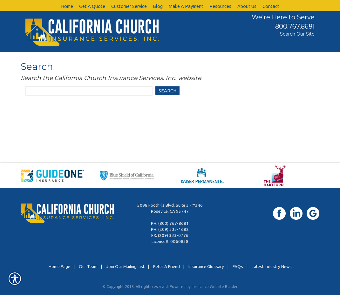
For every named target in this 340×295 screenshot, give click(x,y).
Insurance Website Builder (215, 287)
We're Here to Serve (283, 17)
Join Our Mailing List (125, 266)
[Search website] (89, 91)
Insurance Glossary (206, 266)
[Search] (167, 91)
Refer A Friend (166, 266)
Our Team (88, 266)
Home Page (59, 266)
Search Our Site (297, 34)
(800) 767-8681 (173, 223)
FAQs (238, 266)
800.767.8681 (295, 26)
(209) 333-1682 (173, 229)
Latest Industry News (272, 266)
